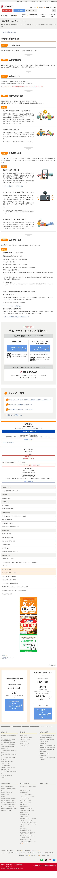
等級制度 (3, 796)
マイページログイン (31, 10)
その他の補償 (23, 741)
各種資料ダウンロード (8, 658)
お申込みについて (35, 855)
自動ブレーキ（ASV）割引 (7, 761)
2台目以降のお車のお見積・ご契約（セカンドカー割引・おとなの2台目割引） (20, 562)
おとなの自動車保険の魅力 (7, 775)
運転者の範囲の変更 (6, 534)
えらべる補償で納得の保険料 (7, 746)
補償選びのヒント (5, 794)
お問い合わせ (34, 7)
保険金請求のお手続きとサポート (47, 749)
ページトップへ (52, 665)
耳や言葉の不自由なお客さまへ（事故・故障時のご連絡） (15, 587)
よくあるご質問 (44, 783)
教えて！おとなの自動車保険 (8, 806)
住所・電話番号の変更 (7, 519)
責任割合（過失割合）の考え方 (8, 800)
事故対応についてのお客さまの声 (47, 745)
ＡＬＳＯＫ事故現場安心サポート (47, 735)
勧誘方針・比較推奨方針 (6, 864)
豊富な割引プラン (5, 748)
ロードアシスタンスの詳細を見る (13, 306)
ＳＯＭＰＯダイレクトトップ (8, 850)
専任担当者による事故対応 (46, 737)
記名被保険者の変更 (25, 806)
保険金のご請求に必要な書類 (9, 576)
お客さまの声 (45, 855)
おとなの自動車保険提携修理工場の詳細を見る (16, 317)
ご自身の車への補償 (25, 739)
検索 (54, 10)
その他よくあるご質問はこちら (13, 415)
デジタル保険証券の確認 (7, 508)
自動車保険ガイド (5, 783)
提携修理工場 (43, 743)
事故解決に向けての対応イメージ (47, 747)
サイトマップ (36, 850)
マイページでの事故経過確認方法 (10, 583)
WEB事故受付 (43, 755)
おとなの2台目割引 (5, 763)
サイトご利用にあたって (6, 866)
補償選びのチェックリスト (7, 792)
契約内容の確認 (5, 505)
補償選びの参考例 (24, 743)
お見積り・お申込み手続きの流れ (8, 808)
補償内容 (22, 732)
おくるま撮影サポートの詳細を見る (13, 186)
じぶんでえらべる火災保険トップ (9, 853)
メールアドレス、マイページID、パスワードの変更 (14, 516)
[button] (4, 15)
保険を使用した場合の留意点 (9, 579)
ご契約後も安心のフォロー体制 (8, 767)
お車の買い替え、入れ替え (8, 558)
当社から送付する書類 (7, 594)
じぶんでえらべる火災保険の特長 (27, 853)
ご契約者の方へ (6, 487)
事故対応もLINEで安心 (45, 753)
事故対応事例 (43, 751)
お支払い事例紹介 (24, 745)
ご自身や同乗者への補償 (26, 737)
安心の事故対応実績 (5, 765)
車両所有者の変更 (24, 812)
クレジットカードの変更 (7, 523)
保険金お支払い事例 (24, 855)
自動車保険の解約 (6, 544)
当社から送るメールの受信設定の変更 (11, 526)
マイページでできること (8, 442)
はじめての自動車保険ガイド (7, 786)
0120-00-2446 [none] (28, 372)
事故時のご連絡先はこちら (9, 32)
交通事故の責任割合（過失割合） (8, 798)
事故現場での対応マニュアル (9, 572)
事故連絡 (8, 10)
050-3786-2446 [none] (25, 378)
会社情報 (19, 850)
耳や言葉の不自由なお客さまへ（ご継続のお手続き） (14, 590)
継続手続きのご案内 (6, 498)
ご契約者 (20, 10)
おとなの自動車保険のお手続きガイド (11, 490)
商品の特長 (4, 732)
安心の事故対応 (44, 732)
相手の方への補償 (24, 735)
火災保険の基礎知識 (49, 853)
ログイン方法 (5, 565)
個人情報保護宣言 (18, 864)
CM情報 (2, 777)
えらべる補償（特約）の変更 (8, 541)
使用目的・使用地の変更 (7, 537)
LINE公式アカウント (5, 769)
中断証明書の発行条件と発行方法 (10, 551)
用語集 (4, 655)
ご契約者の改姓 (5, 548)
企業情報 (42, 7)
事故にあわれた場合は (7, 569)
